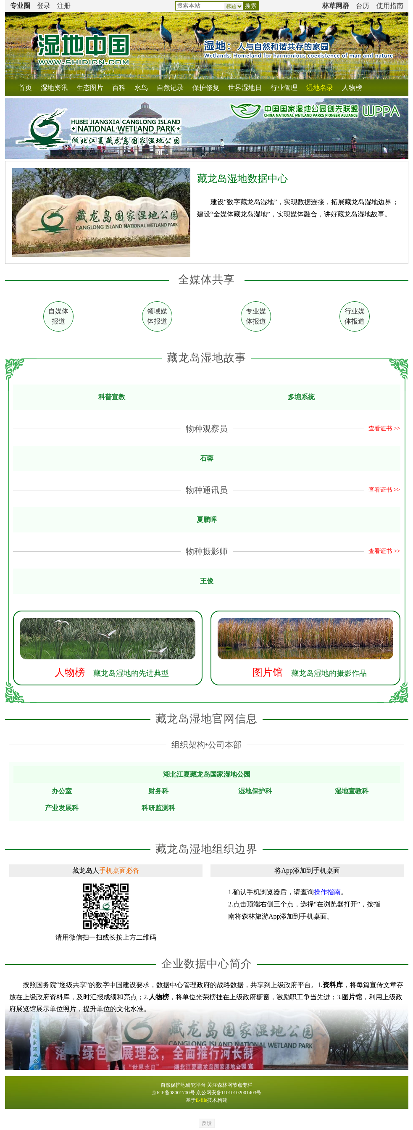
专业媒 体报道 (256, 316)
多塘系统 (301, 396)
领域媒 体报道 (157, 316)
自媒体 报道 (58, 316)
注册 (64, 5)
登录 (43, 5)
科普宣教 (111, 396)
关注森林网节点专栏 (230, 1085)
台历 (362, 5)
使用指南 (389, 5)
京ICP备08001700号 (173, 1093)
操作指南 (327, 892)
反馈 (207, 1123)
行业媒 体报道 (355, 316)
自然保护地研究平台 (183, 1085)
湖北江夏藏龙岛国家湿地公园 (206, 774)
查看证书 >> (384, 428)
